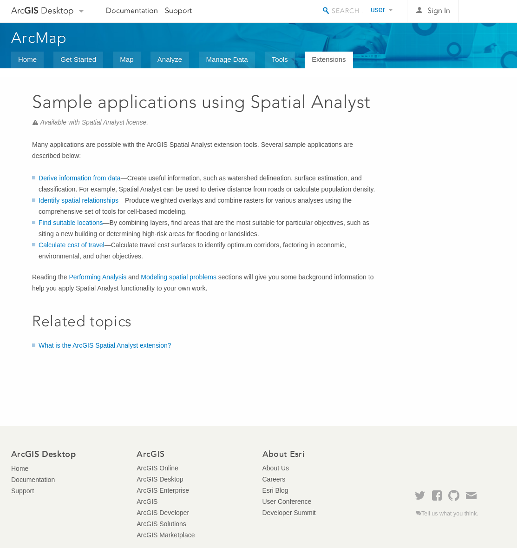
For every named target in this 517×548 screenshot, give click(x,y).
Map (126, 59)
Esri (486, 11)
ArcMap (39, 37)
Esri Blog (275, 490)
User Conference (287, 501)
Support (178, 10)
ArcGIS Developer (163, 512)
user (378, 9)
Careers (274, 479)
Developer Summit (289, 512)
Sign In (438, 10)
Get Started (78, 59)
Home (27, 59)
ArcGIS (147, 501)
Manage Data (227, 59)
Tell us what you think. (449, 513)
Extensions (329, 59)
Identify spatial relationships (78, 200)
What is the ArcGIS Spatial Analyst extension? (105, 345)
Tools (280, 59)
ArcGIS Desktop (160, 479)
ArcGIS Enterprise (163, 490)
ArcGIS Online (157, 468)
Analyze (169, 59)
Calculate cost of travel (72, 245)
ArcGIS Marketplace (166, 535)
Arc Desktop (42, 10)
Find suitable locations (71, 222)
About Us (275, 468)
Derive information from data (80, 178)
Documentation (132, 10)
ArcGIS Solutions (161, 524)
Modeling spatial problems (178, 277)
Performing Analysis (97, 277)
